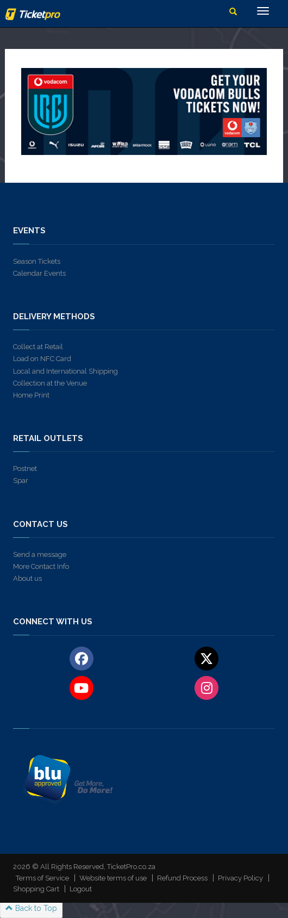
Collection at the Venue (50, 383)
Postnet (25, 468)
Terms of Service (42, 878)
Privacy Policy (240, 878)
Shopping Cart (36, 889)
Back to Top (31, 908)
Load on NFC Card (42, 359)
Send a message (39, 554)
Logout (81, 889)
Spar (20, 480)
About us (27, 578)
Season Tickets (36, 261)
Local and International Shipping (65, 371)
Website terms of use (113, 878)
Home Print (31, 395)
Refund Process (182, 878)
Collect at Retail (38, 347)
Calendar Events (39, 273)
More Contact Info (41, 566)
